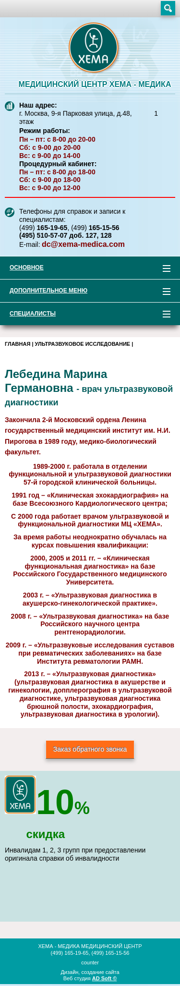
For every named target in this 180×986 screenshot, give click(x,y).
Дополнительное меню (85, 292)
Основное (85, 269)
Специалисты (85, 315)
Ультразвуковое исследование (83, 344)
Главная (17, 344)
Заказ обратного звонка (90, 749)
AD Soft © (104, 978)
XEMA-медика (95, 48)
